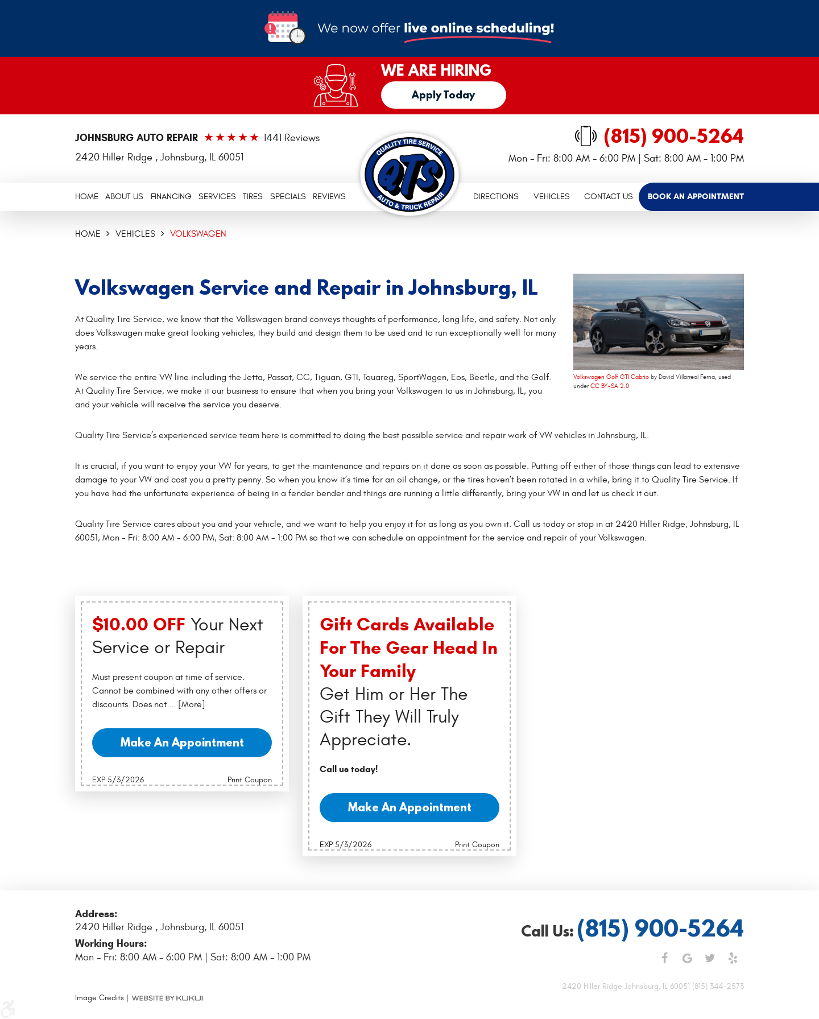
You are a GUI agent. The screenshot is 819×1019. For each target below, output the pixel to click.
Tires (253, 196)
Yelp (732, 958)
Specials (288, 196)
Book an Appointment (696, 196)
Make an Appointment (182, 742)
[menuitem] (86, 197)
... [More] (186, 704)
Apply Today (443, 95)
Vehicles (551, 196)
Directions (496, 196)
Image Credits (99, 998)
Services (217, 196)
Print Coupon (250, 780)
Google (687, 958)
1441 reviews (291, 138)
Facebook (664, 958)
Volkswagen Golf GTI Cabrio (611, 377)
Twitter (709, 958)
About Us (124, 196)
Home (86, 196)
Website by (167, 998)
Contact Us (608, 196)
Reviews (329, 196)
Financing (171, 196)
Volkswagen (198, 234)
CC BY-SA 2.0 (609, 386)
